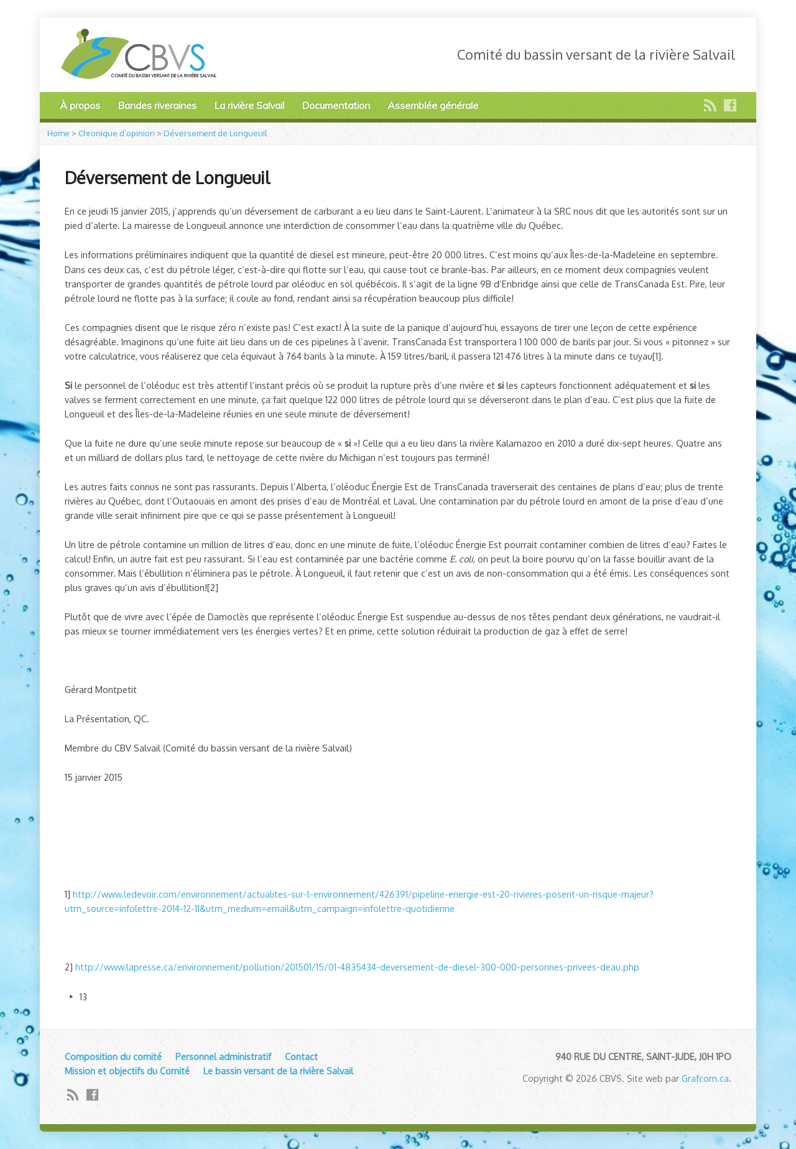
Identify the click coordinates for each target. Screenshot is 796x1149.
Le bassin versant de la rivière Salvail (278, 1070)
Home (58, 133)
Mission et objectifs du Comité (127, 1070)
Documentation (336, 105)
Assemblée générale (432, 105)
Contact (301, 1056)
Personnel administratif (223, 1056)
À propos (80, 105)
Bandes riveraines (157, 105)
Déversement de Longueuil (215, 133)
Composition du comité (113, 1056)
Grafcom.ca (705, 1078)
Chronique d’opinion (116, 133)
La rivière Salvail (249, 105)
